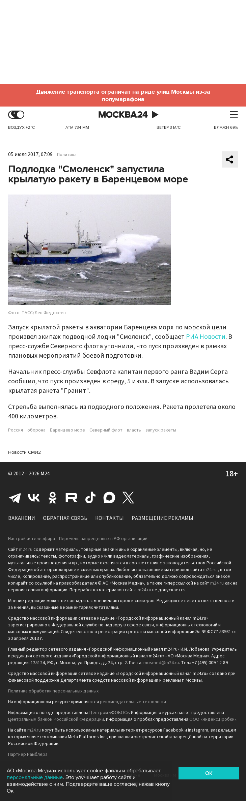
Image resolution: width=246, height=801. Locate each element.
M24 (45, 473)
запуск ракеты (160, 430)
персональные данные (35, 777)
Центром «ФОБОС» (109, 712)
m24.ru (25, 549)
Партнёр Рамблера (28, 754)
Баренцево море (67, 430)
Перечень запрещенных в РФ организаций (103, 538)
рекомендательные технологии (133, 702)
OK (209, 773)
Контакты (109, 518)
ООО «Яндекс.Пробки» (213, 719)
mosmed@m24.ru (161, 662)
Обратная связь (65, 518)
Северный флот (105, 430)
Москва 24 (123, 115)
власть (134, 430)
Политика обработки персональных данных (53, 691)
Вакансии (21, 518)
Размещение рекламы (162, 518)
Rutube (71, 497)
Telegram (15, 497)
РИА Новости (205, 337)
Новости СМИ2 (24, 452)
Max (109, 497)
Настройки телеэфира (31, 538)
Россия (15, 430)
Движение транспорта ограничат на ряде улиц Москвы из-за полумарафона (123, 95)
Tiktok (90, 497)
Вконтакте (33, 497)
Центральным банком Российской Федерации (56, 719)
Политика (67, 154)
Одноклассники (52, 497)
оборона (36, 430)
